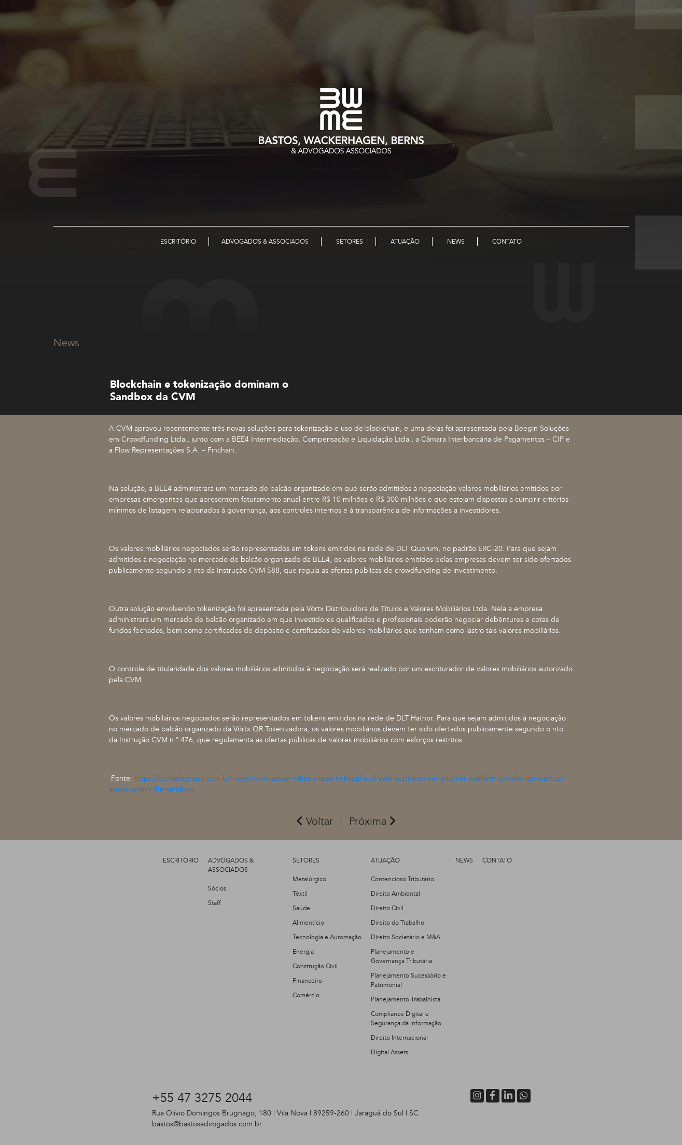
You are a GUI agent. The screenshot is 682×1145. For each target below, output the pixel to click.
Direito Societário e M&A (405, 937)
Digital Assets (389, 1052)
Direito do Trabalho (397, 922)
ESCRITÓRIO (181, 860)
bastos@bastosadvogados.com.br (207, 1124)
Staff (214, 903)
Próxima (372, 821)
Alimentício (308, 922)
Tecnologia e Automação (327, 937)
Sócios (217, 888)
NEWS (464, 860)
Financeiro (307, 981)
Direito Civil (387, 908)
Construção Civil (315, 966)
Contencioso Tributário (402, 879)
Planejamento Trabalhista (405, 999)
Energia (303, 952)
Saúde (301, 908)
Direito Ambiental (395, 893)
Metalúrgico (309, 879)
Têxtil (300, 893)
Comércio (306, 995)
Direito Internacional (399, 1038)
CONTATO (497, 860)
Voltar (314, 821)
